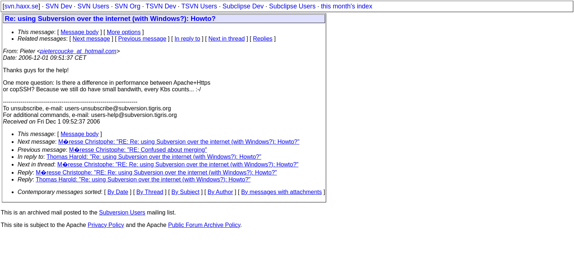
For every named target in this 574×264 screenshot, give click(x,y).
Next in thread (226, 39)
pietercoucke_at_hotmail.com (78, 51)
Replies (262, 39)
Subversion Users (122, 212)
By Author (220, 192)
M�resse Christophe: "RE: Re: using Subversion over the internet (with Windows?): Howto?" (178, 142)
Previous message (142, 39)
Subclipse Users (292, 6)
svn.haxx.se (21, 6)
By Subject (185, 192)
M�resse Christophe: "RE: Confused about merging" (138, 150)
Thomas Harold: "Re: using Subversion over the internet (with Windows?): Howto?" (153, 157)
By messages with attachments (281, 192)
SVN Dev (58, 6)
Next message (91, 39)
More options (124, 32)
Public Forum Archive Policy (204, 225)
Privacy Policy (105, 225)
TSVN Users (199, 6)
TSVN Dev (161, 6)
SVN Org (127, 6)
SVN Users (93, 6)
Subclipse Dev (243, 6)
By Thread (150, 192)
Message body (79, 32)
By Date (117, 192)
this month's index (346, 6)
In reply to (187, 39)
